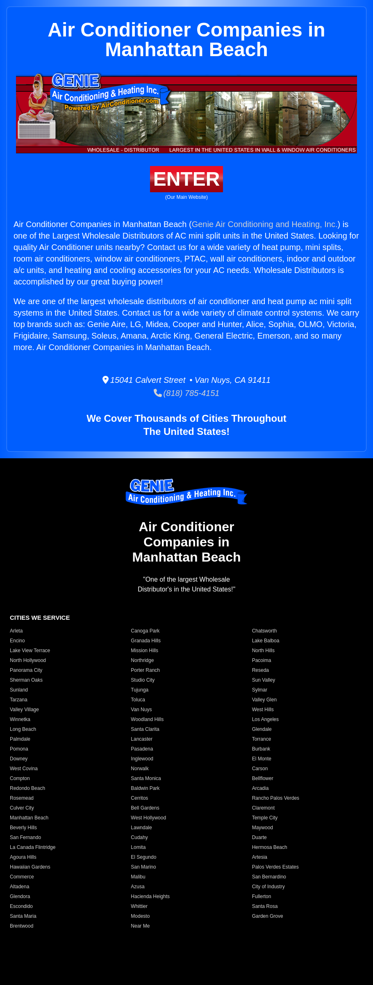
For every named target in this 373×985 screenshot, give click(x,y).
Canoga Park (145, 631)
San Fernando (25, 837)
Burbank (261, 749)
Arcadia (260, 788)
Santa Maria (23, 916)
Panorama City (26, 670)
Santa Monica (146, 778)
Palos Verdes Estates (275, 867)
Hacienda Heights (150, 896)
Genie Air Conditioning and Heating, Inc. (265, 224)
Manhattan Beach (29, 818)
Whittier (139, 906)
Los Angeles (265, 719)
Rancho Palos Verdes (275, 798)
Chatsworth (264, 631)
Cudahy (139, 837)
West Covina (24, 768)
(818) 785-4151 (187, 393)
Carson (260, 768)
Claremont (263, 808)
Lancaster (141, 739)
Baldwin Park (145, 788)
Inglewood (142, 759)
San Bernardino (269, 877)
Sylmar (259, 690)
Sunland (19, 690)
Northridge (142, 660)
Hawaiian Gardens (30, 867)
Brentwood (21, 926)
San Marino (143, 867)
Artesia (259, 857)
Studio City (143, 680)
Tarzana (18, 700)
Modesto (140, 916)
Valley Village (24, 709)
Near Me (140, 926)
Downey (18, 759)
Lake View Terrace (30, 650)
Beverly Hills (23, 827)
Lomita (138, 847)
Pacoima (261, 660)
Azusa (137, 886)
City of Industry (268, 886)
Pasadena (142, 749)
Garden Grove (267, 916)
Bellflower (262, 778)
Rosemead (22, 798)
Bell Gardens (145, 808)
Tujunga (139, 690)
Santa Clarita (145, 729)
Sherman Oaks (26, 680)
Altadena (19, 886)
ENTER (186, 179)
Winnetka (20, 719)
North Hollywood (28, 660)
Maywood (262, 827)
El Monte (261, 759)
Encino (17, 641)
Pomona (19, 749)
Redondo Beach (27, 788)
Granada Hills (146, 641)
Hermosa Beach (269, 847)
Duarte (259, 837)
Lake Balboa (266, 641)
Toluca (138, 700)
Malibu (138, 877)
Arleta (16, 631)
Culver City (22, 808)
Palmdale (20, 739)
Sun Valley (263, 680)
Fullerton (261, 896)
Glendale (262, 729)
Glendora (20, 896)
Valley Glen (264, 700)
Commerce (22, 877)
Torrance (261, 739)
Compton (20, 778)
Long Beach (23, 729)
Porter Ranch (145, 670)
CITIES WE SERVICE (40, 617)
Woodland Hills (147, 719)
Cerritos (139, 798)
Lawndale (141, 827)
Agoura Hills (23, 857)
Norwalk (139, 768)
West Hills (263, 709)
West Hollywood (148, 818)
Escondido (21, 906)
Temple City (265, 818)
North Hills (263, 650)
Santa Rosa (265, 906)
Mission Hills (144, 650)
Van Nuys (141, 709)
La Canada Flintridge (32, 847)
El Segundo (143, 857)
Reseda (260, 670)
